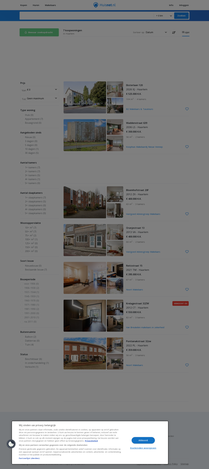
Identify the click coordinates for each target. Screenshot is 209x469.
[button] (11, 444)
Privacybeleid (91, 440)
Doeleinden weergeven (143, 448)
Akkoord (143, 440)
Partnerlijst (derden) (29, 458)
